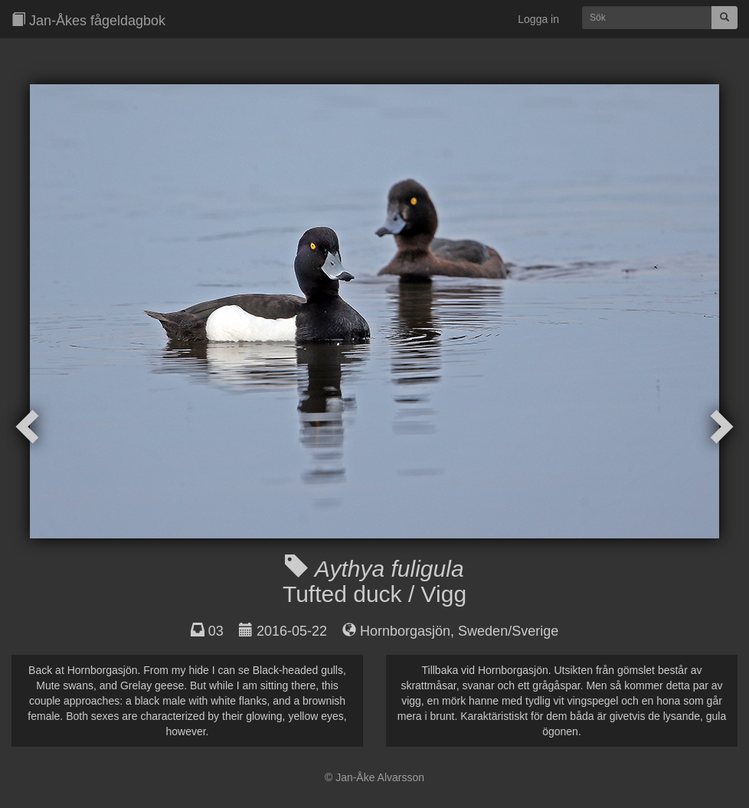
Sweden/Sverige (508, 631)
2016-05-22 (292, 631)
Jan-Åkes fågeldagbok (88, 20)
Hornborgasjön (405, 631)
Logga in (538, 19)
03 (216, 631)
